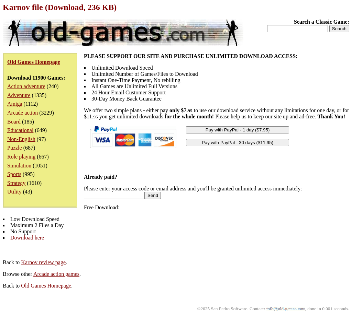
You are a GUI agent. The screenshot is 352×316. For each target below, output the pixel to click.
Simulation (19, 165)
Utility (14, 192)
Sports (14, 174)
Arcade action (22, 113)
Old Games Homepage (46, 286)
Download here (27, 238)
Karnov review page (43, 262)
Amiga (14, 104)
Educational (20, 130)
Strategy (16, 183)
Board (14, 122)
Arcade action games (56, 274)
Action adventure (26, 86)
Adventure (19, 95)
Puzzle (14, 148)
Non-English (21, 139)
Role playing (21, 157)
